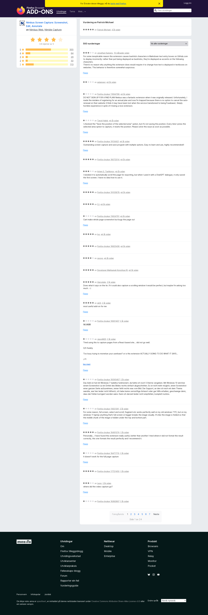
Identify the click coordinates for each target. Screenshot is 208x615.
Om (62, 546)
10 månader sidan (121, 53)
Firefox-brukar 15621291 (108, 409)
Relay (151, 556)
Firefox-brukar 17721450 (108, 471)
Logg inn (187, 3)
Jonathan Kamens (105, 53)
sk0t (99, 303)
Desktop (108, 546)
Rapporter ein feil (69, 580)
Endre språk (153, 600)
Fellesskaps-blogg (70, 570)
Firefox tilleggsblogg (71, 551)
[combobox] (172, 10)
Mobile (108, 551)
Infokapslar (35, 594)
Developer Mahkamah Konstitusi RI (112, 270)
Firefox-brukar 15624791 (108, 216)
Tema (72, 11)
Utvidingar (61, 11)
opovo (100, 258)
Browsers (153, 546)
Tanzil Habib (102, 120)
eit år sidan (111, 82)
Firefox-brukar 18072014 (108, 159)
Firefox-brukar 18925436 (108, 246)
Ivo (98, 234)
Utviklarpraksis (68, 566)
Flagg (85, 73)
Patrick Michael (104, 30)
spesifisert (41, 601)
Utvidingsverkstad (70, 556)
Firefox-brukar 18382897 (108, 501)
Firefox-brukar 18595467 (108, 379)
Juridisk (47, 594)
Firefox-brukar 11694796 (108, 94)
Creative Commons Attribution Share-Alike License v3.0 (115, 601)
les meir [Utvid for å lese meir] (86, 364)
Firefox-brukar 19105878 (108, 192)
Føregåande (118, 514)
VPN (150, 551)
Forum (63, 575)
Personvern (22, 594)
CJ (98, 204)
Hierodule (101, 282)
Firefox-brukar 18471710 (108, 453)
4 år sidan (116, 30)
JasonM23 (101, 339)
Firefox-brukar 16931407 (108, 321)
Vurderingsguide (69, 585)
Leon (99, 483)
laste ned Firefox (118, 3)
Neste (156, 514)
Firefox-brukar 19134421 (108, 141)
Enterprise (109, 556)
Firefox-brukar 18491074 (108, 432)
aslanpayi (101, 82)
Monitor (152, 561)
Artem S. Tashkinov (105, 171)
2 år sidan (111, 282)
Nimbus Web (36, 29)
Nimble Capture (53, 29)
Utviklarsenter (68, 561)
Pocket (152, 566)
